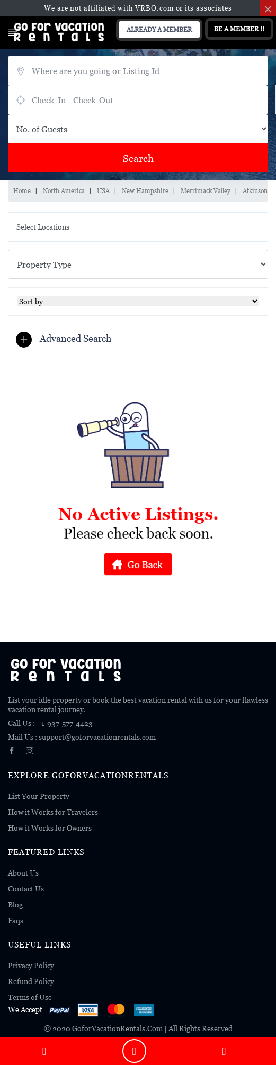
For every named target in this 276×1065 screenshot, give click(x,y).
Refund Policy (31, 981)
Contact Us (26, 888)
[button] (66, 339)
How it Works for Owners (50, 827)
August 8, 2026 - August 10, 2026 (138, 99)
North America (64, 191)
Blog (15, 904)
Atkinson (255, 191)
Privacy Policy (31, 965)
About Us (23, 872)
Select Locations (42, 226)
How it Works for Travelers (53, 811)
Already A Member (159, 29)
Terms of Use (30, 997)
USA (103, 191)
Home (22, 191)
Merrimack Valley (205, 191)
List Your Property (38, 795)
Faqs (15, 920)
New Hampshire (145, 191)
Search (138, 158)
